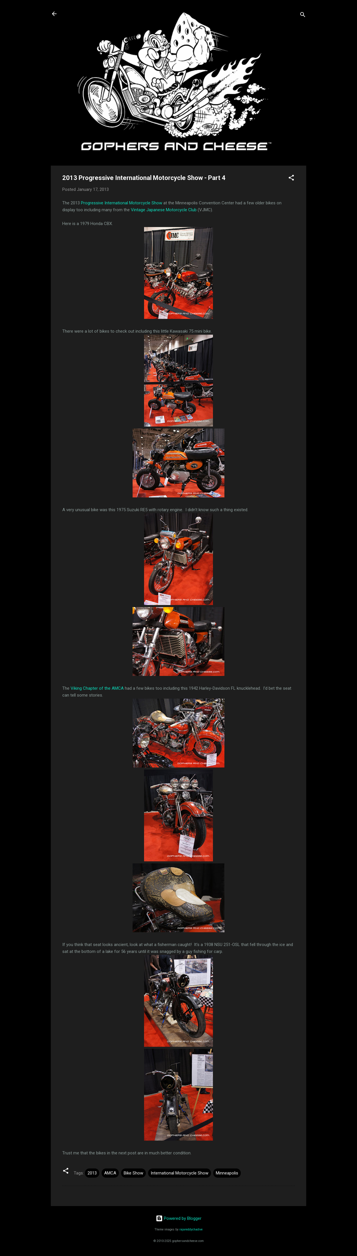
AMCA (110, 1173)
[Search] (302, 15)
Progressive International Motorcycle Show (121, 203)
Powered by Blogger (178, 1218)
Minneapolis (227, 1173)
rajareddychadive (191, 1229)
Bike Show (133, 1173)
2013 (92, 1173)
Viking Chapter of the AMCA (97, 688)
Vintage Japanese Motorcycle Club (164, 209)
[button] (291, 178)
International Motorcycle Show (179, 1173)
